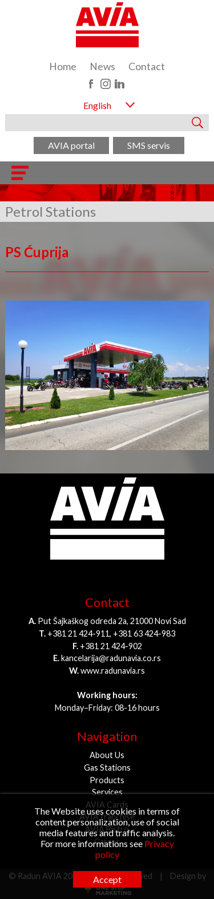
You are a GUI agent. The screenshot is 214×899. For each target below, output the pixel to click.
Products (107, 780)
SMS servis (148, 145)
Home (62, 66)
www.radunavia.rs (112, 670)
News (102, 66)
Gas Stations (107, 767)
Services (107, 792)
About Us (107, 755)
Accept (107, 879)
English (97, 105)
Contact (146, 66)
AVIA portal (71, 145)
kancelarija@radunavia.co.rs (111, 658)
